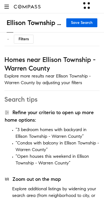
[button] (6, 6)
